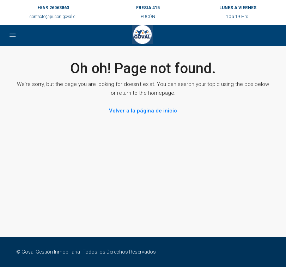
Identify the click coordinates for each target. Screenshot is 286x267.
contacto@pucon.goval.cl (53, 16)
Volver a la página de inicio (143, 111)
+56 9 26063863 (53, 7)
